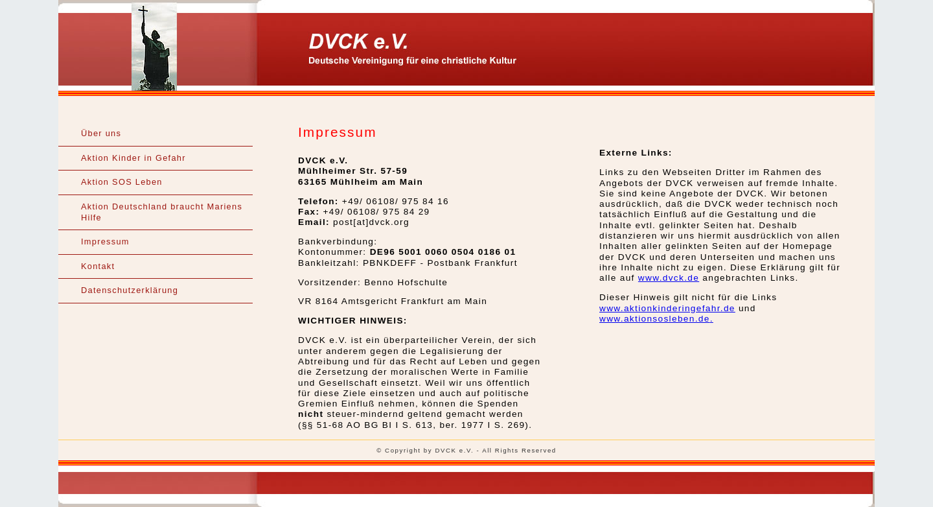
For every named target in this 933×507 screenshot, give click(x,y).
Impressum (105, 241)
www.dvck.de (668, 278)
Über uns (101, 133)
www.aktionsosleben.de (654, 319)
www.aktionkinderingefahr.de (667, 308)
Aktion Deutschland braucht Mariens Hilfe (161, 212)
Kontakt (98, 266)
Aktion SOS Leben (122, 182)
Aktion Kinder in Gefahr (133, 158)
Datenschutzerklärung (129, 290)
